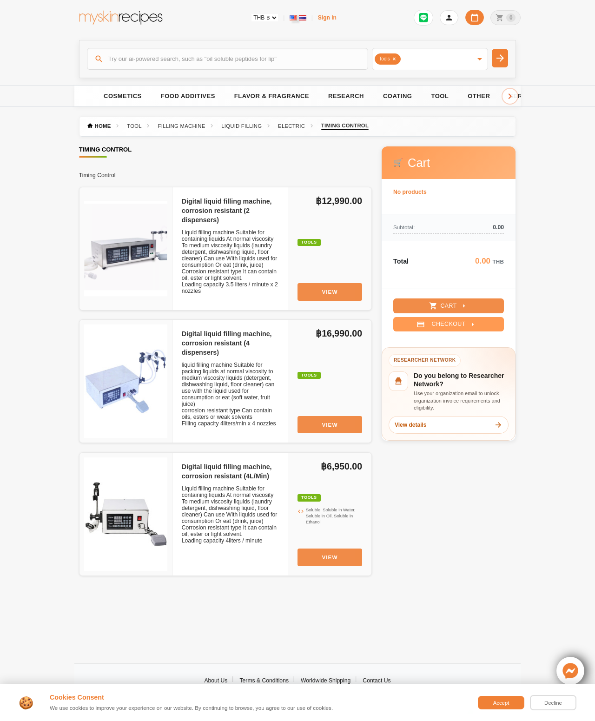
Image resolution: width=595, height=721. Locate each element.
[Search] (228, 58)
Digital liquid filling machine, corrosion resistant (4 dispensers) (227, 343)
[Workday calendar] (474, 17)
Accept (501, 703)
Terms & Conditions (264, 680)
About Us (215, 680)
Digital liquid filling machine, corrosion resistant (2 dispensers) (227, 211)
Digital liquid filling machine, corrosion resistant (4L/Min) (227, 471)
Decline (553, 703)
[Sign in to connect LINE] (423, 18)
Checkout (446, 324)
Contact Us (376, 680)
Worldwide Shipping (325, 680)
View (330, 292)
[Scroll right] (510, 96)
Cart (448, 306)
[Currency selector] (264, 17)
